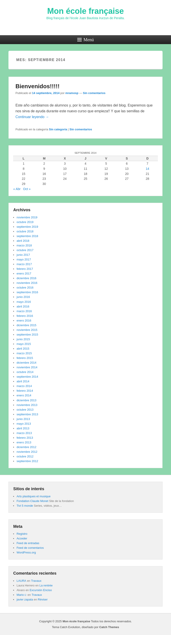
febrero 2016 (24, 316)
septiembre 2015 (27, 334)
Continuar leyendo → (32, 117)
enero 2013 (23, 442)
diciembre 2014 (26, 362)
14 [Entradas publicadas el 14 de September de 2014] (147, 168)
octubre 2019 (24, 222)
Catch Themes (109, 627)
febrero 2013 (24, 437)
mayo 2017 (23, 259)
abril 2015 (22, 348)
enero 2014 (23, 395)
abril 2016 (22, 306)
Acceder (21, 538)
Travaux (36, 580)
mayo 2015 (23, 344)
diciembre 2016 (26, 278)
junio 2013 (23, 419)
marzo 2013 (24, 433)
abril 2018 (22, 240)
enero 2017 (23, 273)
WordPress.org (26, 552)
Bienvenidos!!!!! (37, 86)
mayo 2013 (23, 423)
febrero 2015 (24, 358)
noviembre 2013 (26, 405)
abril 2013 (22, 428)
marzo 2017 (24, 264)
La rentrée (46, 585)
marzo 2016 (24, 311)
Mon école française (85, 11)
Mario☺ (21, 594)
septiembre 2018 (27, 236)
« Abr (16, 189)
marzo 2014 (24, 386)
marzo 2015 (24, 353)
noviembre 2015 (26, 330)
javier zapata (24, 599)
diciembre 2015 (26, 325)
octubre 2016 (24, 287)
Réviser (43, 599)
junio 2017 (23, 254)
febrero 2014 (24, 390)
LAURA (21, 580)
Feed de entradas (27, 543)
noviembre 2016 (26, 283)
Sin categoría (58, 129)
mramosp (71, 93)
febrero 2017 (24, 268)
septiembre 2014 (27, 376)
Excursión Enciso (41, 590)
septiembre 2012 (27, 461)
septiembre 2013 (27, 414)
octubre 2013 (24, 409)
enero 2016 (23, 320)
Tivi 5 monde (24, 505)
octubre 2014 (24, 372)
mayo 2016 (23, 301)
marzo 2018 (24, 245)
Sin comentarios (94, 93)
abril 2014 (22, 381)
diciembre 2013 (26, 400)
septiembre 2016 (27, 292)
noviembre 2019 (26, 217)
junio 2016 (23, 297)
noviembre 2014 (26, 367)
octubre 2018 (24, 231)
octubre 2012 (24, 456)
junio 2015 (23, 339)
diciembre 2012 (26, 447)
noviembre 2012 (26, 451)
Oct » (27, 189)
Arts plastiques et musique (33, 496)
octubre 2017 (24, 250)
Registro (21, 533)
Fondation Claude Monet (32, 501)
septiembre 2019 (27, 226)
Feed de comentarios (30, 547)
